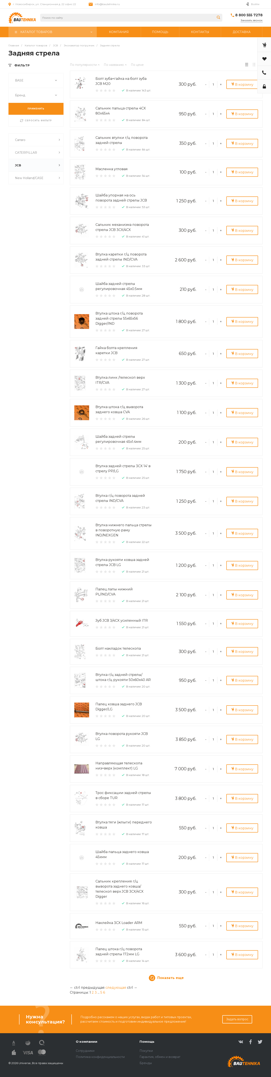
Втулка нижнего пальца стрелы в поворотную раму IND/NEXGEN (123, 530)
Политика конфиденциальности (100, 1057)
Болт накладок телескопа (118, 648)
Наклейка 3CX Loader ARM (118, 923)
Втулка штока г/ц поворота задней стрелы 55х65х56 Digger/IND (119, 318)
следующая (115, 988)
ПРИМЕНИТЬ (36, 108)
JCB (37, 165)
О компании (86, 1042)
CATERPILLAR (37, 153)
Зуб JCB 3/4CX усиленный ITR (121, 621)
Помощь (147, 1042)
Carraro (37, 140)
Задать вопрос (237, 1019)
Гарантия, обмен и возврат (160, 1057)
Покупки (146, 1051)
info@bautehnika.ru (107, 4)
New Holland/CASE (37, 178)
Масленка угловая (111, 169)
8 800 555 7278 (249, 15)
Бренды (146, 1063)
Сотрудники (85, 1051)
